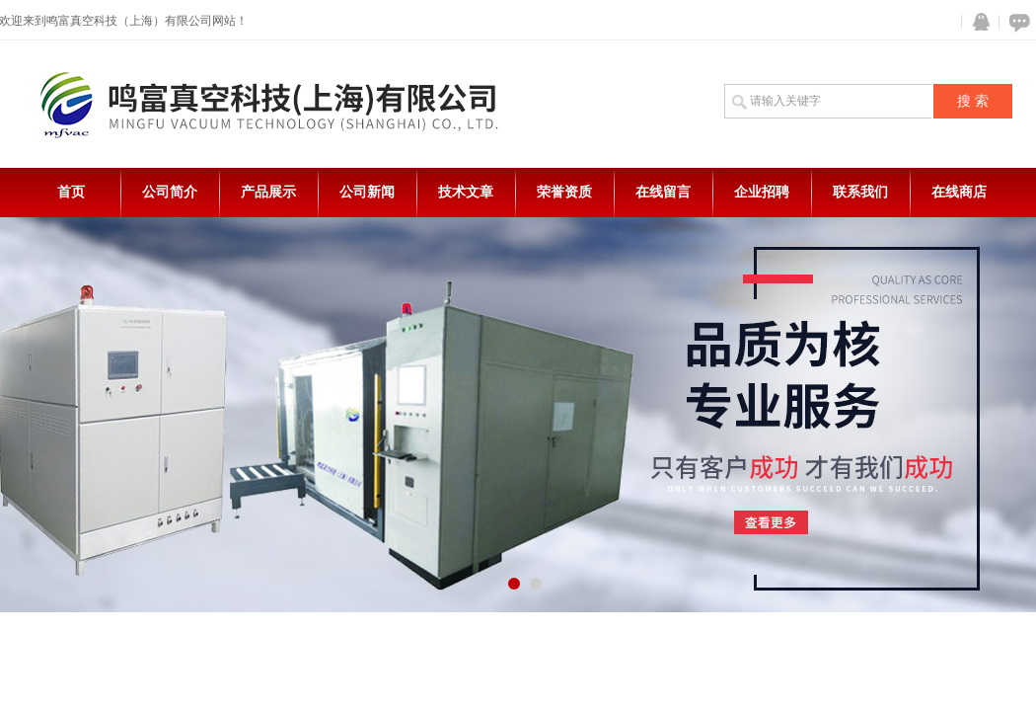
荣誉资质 (564, 192)
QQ (977, 22)
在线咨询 (1016, 22)
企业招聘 (761, 192)
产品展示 (268, 192)
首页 (71, 192)
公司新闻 (367, 192)
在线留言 (663, 192)
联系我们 (860, 192)
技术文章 (465, 192)
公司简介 (169, 192)
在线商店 (959, 192)
